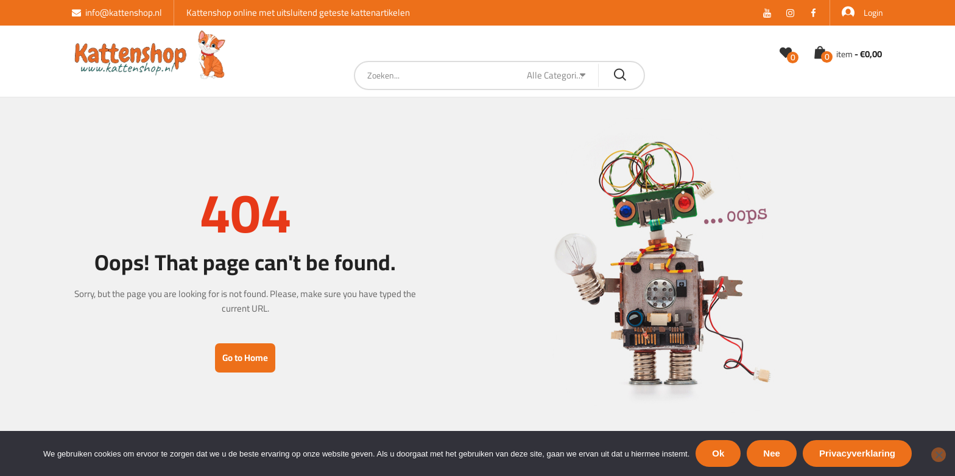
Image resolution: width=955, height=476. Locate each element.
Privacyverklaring (857, 453)
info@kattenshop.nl (117, 12)
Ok (718, 453)
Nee (771, 453)
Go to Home (245, 357)
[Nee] (938, 454)
